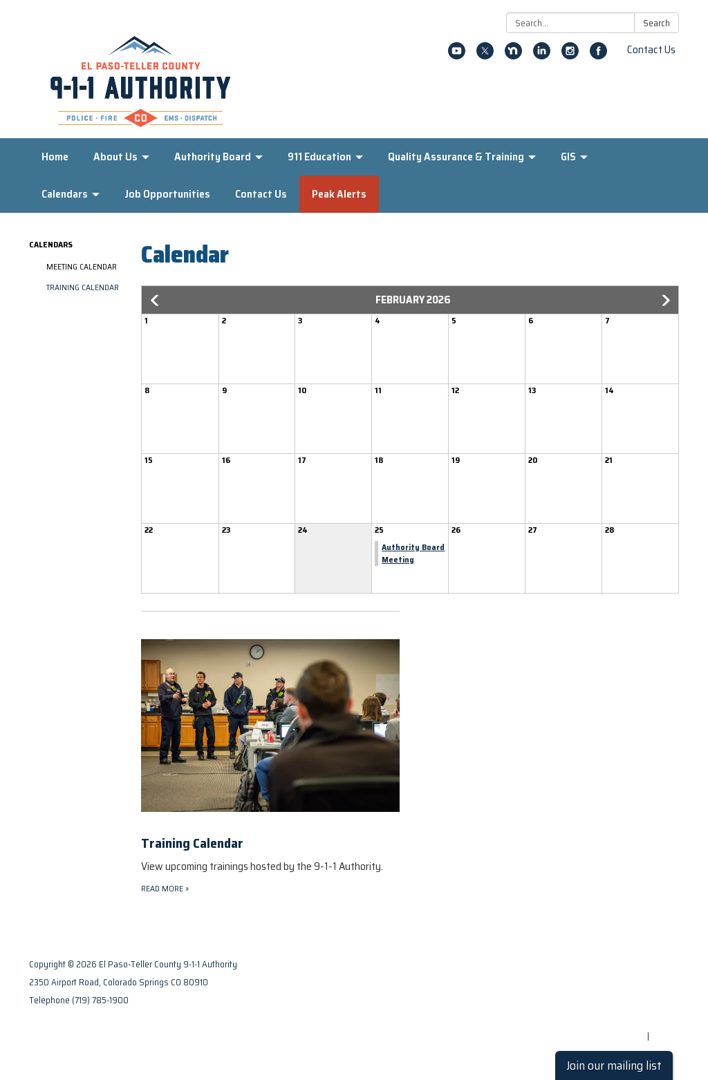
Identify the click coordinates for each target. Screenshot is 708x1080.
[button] (155, 300)
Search (656, 23)
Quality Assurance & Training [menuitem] (456, 156)
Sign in (665, 1036)
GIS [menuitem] (568, 156)
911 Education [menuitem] (319, 156)
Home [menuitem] (54, 156)
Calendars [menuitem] (64, 193)
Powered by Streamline (597, 1036)
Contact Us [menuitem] (261, 193)
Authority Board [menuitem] (212, 156)
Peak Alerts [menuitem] (339, 193)
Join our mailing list (614, 1065)
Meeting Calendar (81, 266)
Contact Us (651, 49)
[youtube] (456, 55)
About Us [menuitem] (115, 156)
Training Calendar (82, 287)
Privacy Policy (650, 982)
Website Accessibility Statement (611, 1018)
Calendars (51, 244)
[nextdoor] (513, 55)
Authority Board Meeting (413, 553)
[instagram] (570, 55)
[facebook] (598, 55)
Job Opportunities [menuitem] (167, 193)
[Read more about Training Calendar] (270, 753)
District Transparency (633, 1000)
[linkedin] (541, 55)
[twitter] (485, 55)
